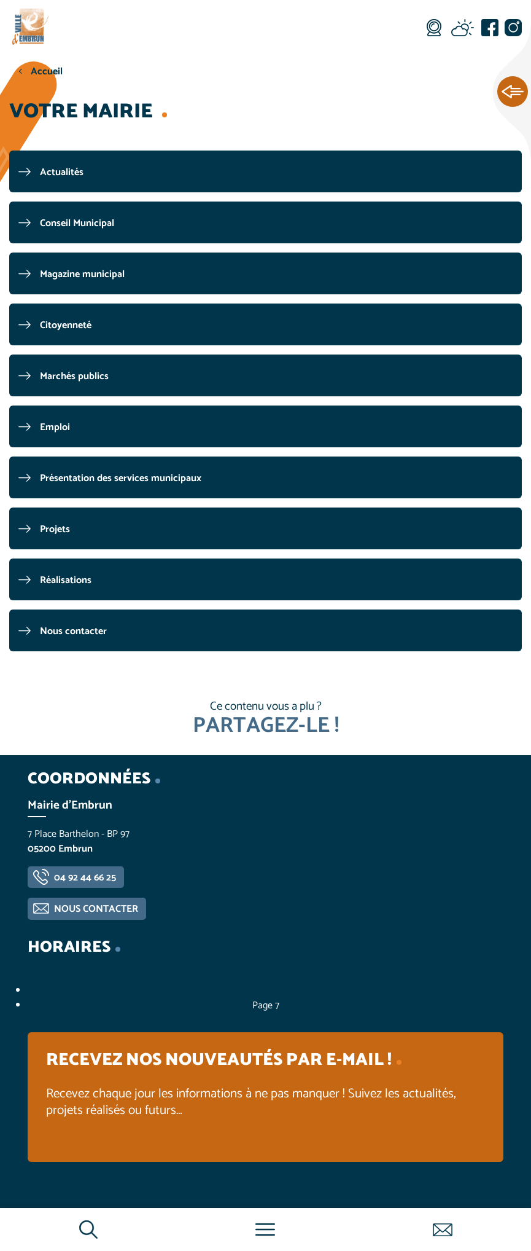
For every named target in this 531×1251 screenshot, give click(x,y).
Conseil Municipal (77, 223)
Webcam (434, 27)
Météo (462, 27)
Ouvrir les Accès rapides (512, 92)
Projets (55, 529)
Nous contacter (73, 631)
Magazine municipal (82, 274)
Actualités (61, 172)
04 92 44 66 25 (85, 877)
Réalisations (65, 580)
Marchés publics (74, 376)
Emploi (55, 427)
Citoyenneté (65, 325)
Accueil (47, 71)
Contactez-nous (442, 1229)
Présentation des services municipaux (120, 478)
